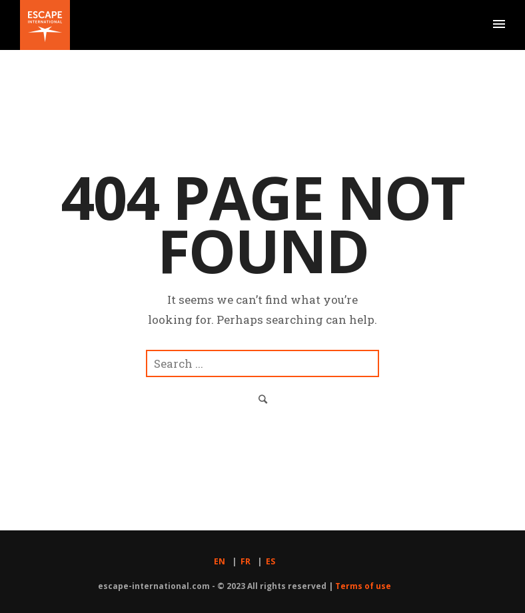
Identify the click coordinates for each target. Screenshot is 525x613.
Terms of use (363, 586)
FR (246, 561)
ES (270, 561)
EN (219, 561)
